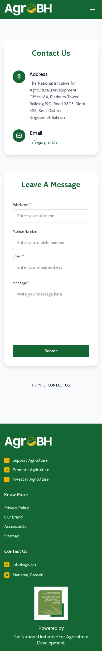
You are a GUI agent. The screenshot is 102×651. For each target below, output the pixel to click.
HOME (37, 385)
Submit (51, 350)
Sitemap (11, 535)
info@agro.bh (43, 142)
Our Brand (13, 517)
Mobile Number (25, 231)
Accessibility (15, 526)
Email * (18, 256)
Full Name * (22, 204)
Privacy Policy (16, 507)
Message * (21, 283)
